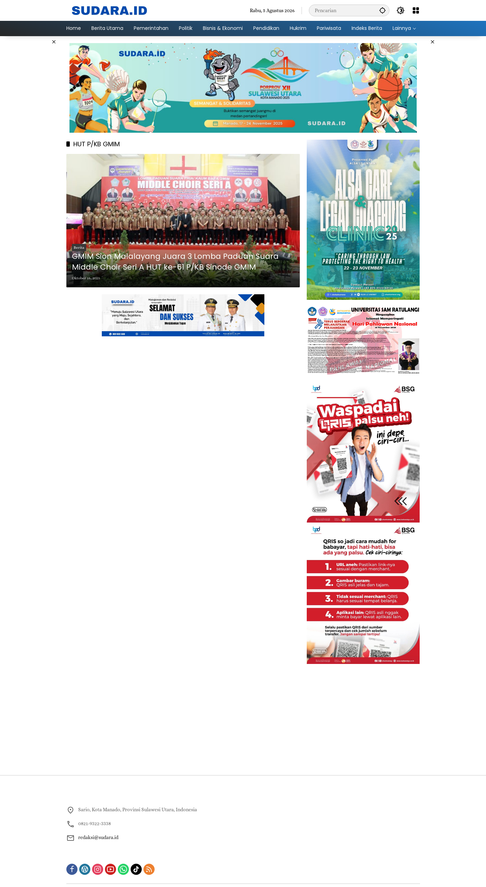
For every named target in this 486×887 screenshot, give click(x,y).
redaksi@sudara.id (98, 837)
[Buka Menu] (416, 10)
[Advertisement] (31, 140)
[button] (382, 10)
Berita (79, 247)
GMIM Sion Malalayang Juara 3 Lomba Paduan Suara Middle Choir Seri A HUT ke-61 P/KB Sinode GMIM (175, 261)
